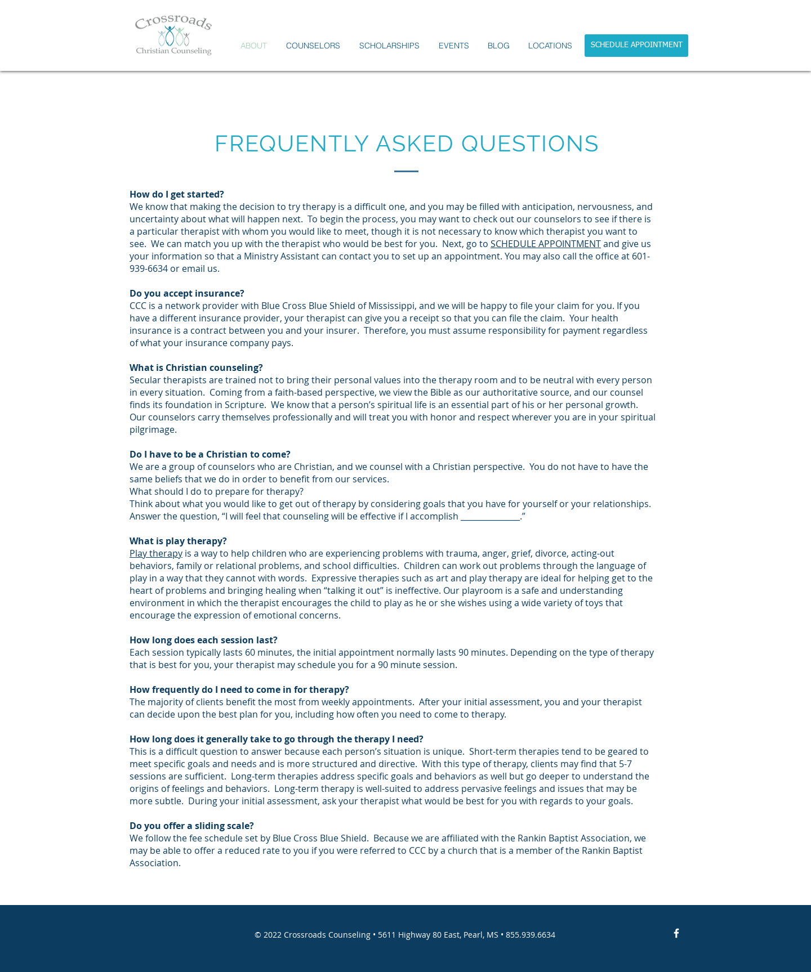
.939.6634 (537, 934)
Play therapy (156, 553)
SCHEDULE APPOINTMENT (546, 244)
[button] (313, 45)
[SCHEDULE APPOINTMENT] (636, 45)
